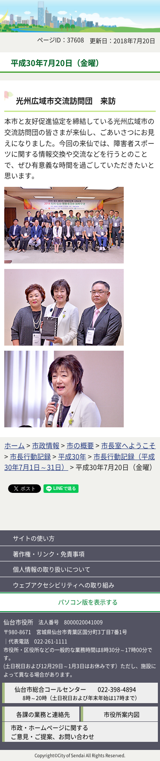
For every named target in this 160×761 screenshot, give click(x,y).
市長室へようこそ (128, 445)
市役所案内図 (122, 714)
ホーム (14, 445)
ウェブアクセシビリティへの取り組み (63, 585)
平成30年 (72, 456)
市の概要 (80, 445)
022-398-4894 (117, 689)
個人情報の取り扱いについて (51, 569)
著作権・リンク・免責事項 (48, 553)
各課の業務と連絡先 (43, 714)
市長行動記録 (30, 456)
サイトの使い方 (34, 538)
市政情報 (45, 445)
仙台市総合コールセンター (50, 689)
